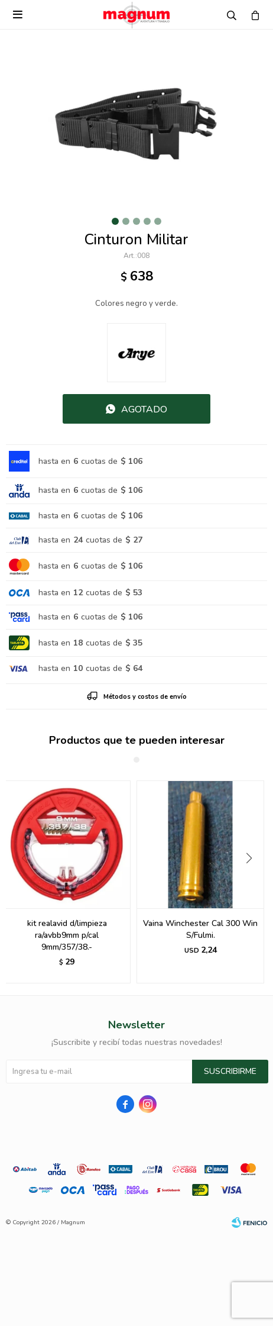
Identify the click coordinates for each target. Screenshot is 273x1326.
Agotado (144, 409)
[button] (253, 882)
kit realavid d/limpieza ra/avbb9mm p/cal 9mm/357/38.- (67, 935)
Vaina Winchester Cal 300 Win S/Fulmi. (200, 929)
